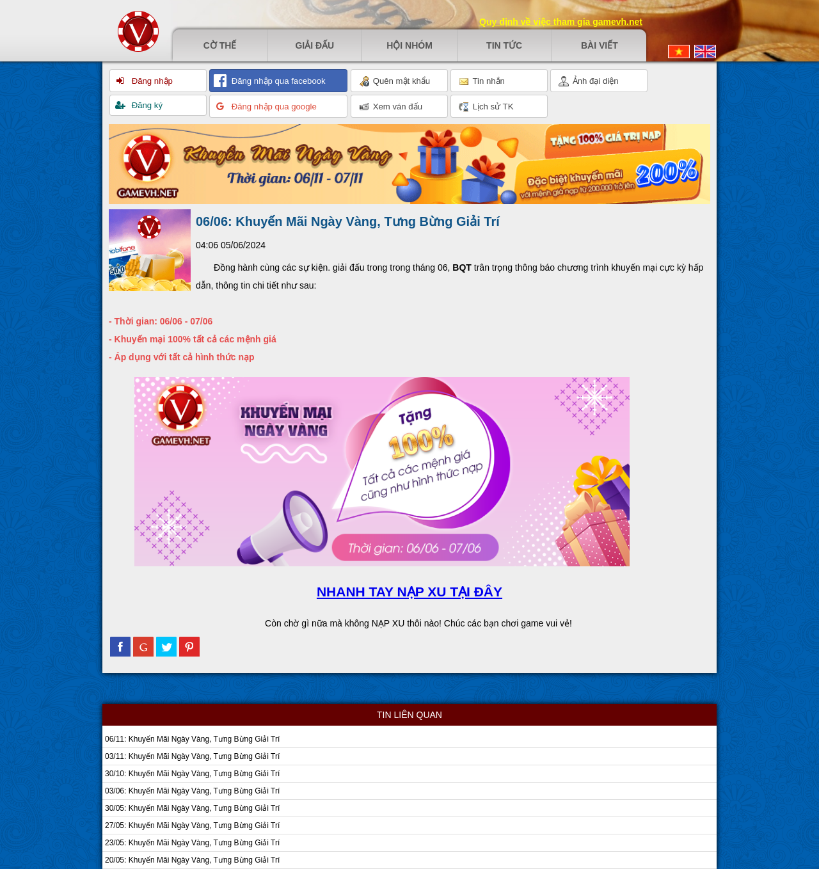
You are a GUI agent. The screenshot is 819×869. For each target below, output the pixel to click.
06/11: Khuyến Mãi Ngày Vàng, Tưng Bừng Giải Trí (192, 739)
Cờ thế (220, 45)
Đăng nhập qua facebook (277, 81)
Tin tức (504, 45)
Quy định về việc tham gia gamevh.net (560, 22)
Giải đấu (314, 45)
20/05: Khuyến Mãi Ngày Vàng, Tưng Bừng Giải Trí (192, 860)
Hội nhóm (409, 45)
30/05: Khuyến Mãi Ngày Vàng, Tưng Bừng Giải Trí (192, 808)
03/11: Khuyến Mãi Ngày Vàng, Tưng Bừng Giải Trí (192, 756)
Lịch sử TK (486, 107)
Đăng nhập (151, 81)
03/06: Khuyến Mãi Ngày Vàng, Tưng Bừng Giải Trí (192, 790)
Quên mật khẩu (394, 81)
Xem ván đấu (390, 107)
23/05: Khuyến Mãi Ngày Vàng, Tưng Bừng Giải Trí (192, 842)
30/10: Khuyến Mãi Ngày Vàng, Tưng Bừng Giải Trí (192, 773)
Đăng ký (146, 105)
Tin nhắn (482, 81)
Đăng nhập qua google (273, 106)
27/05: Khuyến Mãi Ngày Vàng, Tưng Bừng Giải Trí (192, 825)
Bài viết (599, 45)
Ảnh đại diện (589, 81)
